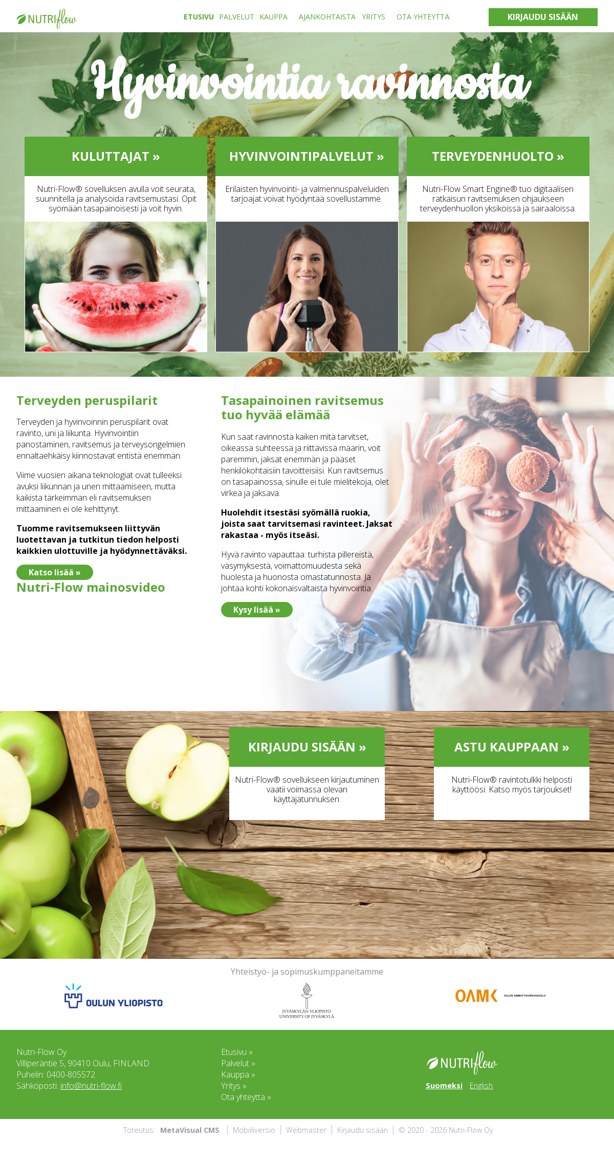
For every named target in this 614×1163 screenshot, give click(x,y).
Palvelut (236, 16)
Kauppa (273, 16)
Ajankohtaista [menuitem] (327, 16)
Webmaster (306, 1130)
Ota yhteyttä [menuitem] (423, 16)
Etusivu (199, 16)
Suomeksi (444, 1085)
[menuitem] (201, 16)
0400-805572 (71, 1074)
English (481, 1085)
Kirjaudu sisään (362, 1130)
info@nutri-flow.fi (91, 1085)
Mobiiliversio (254, 1130)
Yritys (373, 16)
